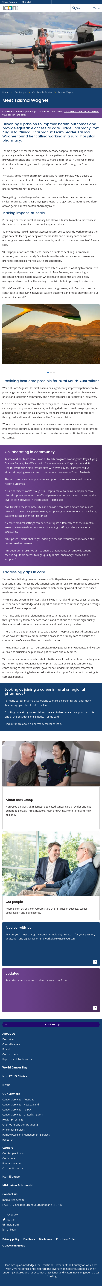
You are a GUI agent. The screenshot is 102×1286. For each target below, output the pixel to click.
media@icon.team (13, 1200)
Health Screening (12, 1119)
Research (7, 1139)
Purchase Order (66, 1239)
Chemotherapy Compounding (20, 1124)
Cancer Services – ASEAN (17, 1109)
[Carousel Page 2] (51, 372)
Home (5, 92)
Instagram (10, 1224)
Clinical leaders (11, 1044)
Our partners (10, 1054)
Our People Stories (42, 92)
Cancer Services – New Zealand (20, 1104)
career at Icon (53, 724)
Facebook (10, 1214)
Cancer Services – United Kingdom (22, 1114)
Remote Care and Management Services (26, 1134)
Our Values (8, 1158)
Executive (8, 1039)
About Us (8, 1033)
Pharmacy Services (13, 1129)
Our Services (11, 1093)
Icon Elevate (11, 1176)
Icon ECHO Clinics (14, 1076)
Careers (7, 1147)
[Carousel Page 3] (54, 372)
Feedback (29, 1239)
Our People (20, 92)
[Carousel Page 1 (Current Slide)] (48, 372)
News (6, 1085)
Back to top (32, 1024)
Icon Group (18, 1245)
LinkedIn (9, 1229)
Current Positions (12, 1168)
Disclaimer (45, 1239)
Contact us (9, 1194)
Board (6, 1049)
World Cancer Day (14, 1067)
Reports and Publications (17, 1059)
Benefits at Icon (11, 1163)
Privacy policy (11, 1239)
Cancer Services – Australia (18, 1099)
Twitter (8, 1219)
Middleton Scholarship (18, 1185)
